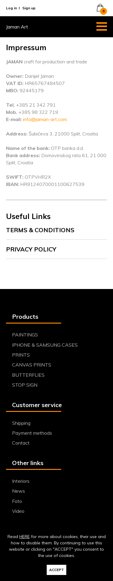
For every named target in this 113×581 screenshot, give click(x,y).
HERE (24, 536)
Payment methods (32, 433)
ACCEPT (56, 569)
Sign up (29, 8)
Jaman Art (17, 26)
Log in (11, 8)
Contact (21, 443)
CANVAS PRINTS (31, 364)
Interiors (21, 481)
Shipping (21, 423)
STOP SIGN (24, 385)
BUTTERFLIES (28, 375)
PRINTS (21, 354)
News (18, 491)
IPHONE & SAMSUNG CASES (45, 345)
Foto (17, 501)
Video (18, 511)
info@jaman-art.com (45, 119)
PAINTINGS (25, 334)
